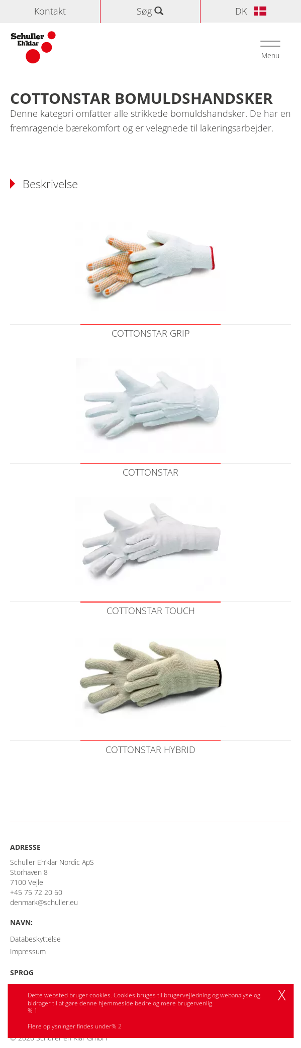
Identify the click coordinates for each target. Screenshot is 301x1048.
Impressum (28, 951)
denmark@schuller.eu (44, 902)
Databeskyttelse (35, 939)
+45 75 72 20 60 (36, 892)
